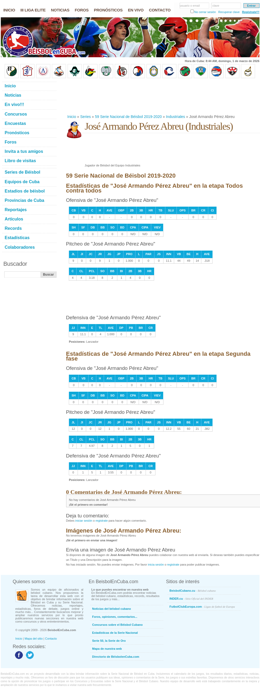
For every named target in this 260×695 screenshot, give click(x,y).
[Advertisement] (86, 96)
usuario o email (190, 5)
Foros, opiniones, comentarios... (114, 616)
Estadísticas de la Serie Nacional (115, 632)
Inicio (71, 117)
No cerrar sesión (205, 12)
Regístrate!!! (250, 12)
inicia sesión (156, 564)
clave (216, 5)
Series (85, 117)
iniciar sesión (83, 520)
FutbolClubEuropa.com (202, 606)
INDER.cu (191, 598)
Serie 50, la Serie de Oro (109, 640)
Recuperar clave (228, 12)
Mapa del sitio (34, 638)
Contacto (51, 638)
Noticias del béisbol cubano (111, 608)
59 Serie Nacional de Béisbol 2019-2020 (128, 117)
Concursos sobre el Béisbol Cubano (117, 624)
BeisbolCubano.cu (193, 590)
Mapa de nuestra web (107, 648)
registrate (101, 520)
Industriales (175, 117)
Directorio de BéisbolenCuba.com (115, 656)
